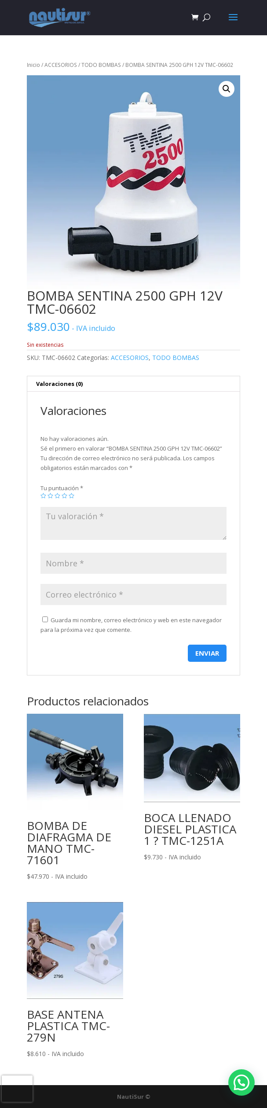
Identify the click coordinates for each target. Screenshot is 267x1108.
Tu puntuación (61, 488)
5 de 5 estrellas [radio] (71, 496)
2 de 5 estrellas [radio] (50, 496)
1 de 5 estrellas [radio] (43, 496)
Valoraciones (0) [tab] (59, 384)
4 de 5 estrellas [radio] (64, 496)
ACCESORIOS (60, 65)
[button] (226, 89)
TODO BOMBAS (101, 65)
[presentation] (17, 1088)
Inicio (33, 65)
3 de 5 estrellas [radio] (57, 496)
